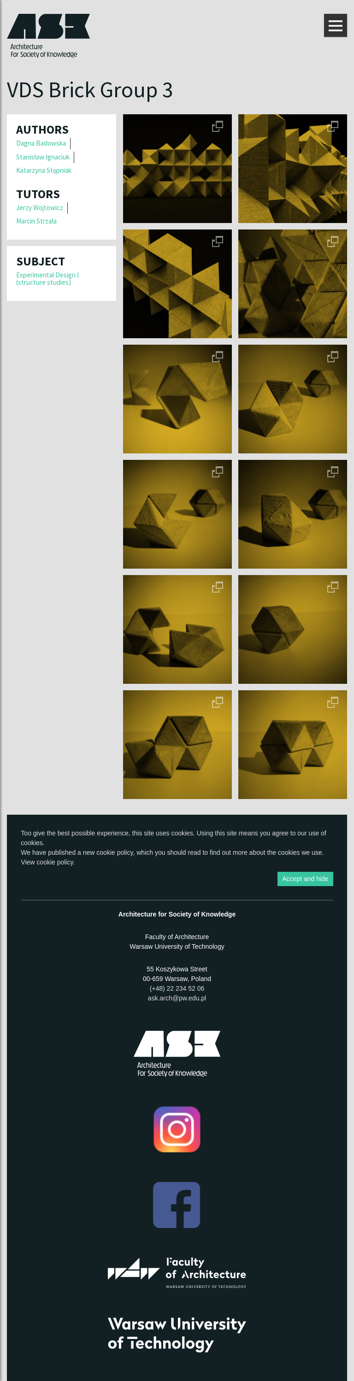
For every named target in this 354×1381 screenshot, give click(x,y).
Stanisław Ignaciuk (43, 157)
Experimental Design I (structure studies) (47, 278)
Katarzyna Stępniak (43, 170)
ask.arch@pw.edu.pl (177, 998)
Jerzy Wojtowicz (39, 207)
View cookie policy (47, 862)
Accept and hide (305, 878)
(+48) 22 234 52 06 (177, 988)
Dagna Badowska (41, 143)
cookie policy (114, 852)
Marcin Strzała (36, 221)
